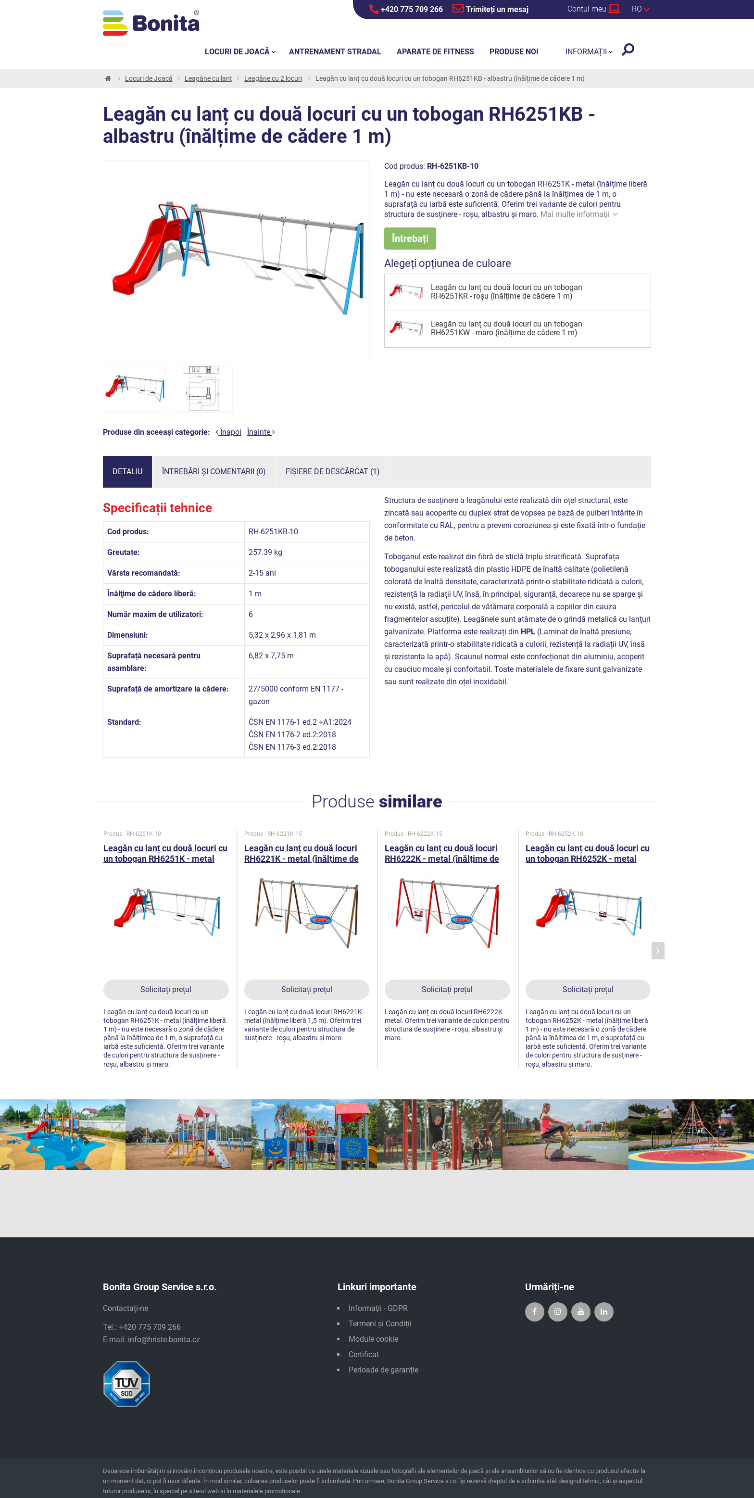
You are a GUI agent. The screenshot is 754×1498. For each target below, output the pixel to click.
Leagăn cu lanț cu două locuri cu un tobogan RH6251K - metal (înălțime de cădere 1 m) (165, 858)
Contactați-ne (125, 1308)
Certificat (364, 1354)
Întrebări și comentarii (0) (214, 471)
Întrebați (410, 238)
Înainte (261, 432)
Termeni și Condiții (380, 1323)
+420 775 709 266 (406, 9)
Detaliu (127, 471)
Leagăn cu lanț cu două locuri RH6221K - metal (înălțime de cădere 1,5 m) (301, 858)
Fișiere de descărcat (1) (333, 471)
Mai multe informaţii (578, 214)
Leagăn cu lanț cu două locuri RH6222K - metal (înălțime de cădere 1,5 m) (442, 858)
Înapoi (228, 432)
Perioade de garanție (383, 1369)
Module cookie (373, 1339)
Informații (586, 51)
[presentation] (658, 951)
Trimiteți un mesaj (490, 8)
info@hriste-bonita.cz (164, 1339)
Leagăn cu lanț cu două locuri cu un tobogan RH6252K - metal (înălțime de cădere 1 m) (588, 858)
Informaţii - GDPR (378, 1308)
